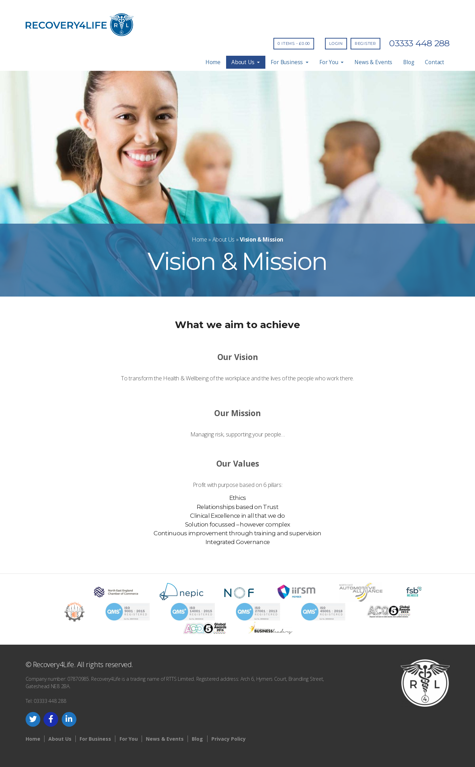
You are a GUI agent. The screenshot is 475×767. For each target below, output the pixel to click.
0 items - (294, 43)
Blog (408, 62)
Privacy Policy (228, 738)
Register (365, 43)
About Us (245, 62)
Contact (434, 62)
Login (336, 43)
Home (212, 62)
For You (331, 62)
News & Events (373, 62)
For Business (289, 62)
